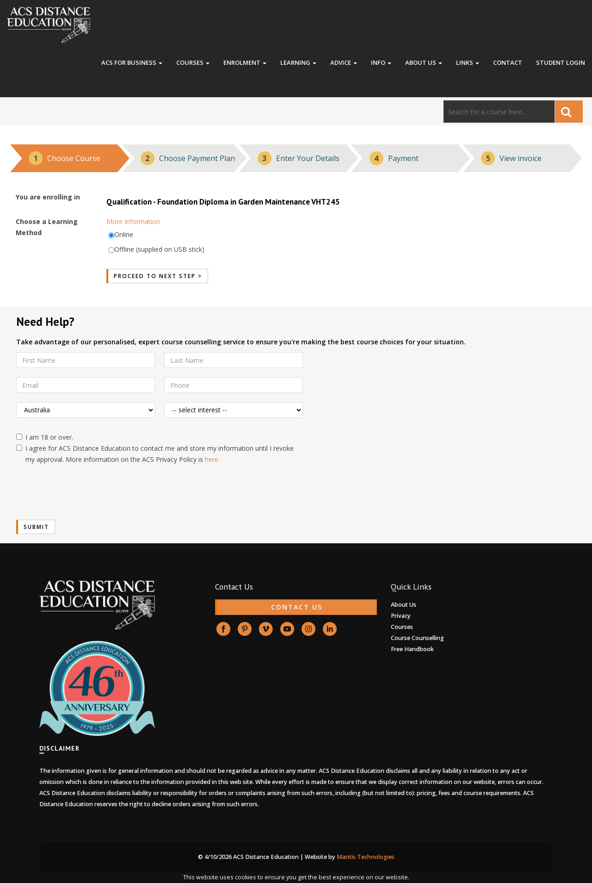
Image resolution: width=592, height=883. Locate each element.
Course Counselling (417, 638)
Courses (193, 62)
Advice (343, 62)
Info (381, 62)
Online (123, 234)
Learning (298, 62)
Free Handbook (412, 649)
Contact (507, 62)
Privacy (401, 616)
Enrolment (244, 62)
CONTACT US (296, 607)
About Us (423, 62)
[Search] (499, 111)
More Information (133, 221)
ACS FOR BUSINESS (131, 62)
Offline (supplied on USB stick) (159, 249)
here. (212, 459)
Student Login (560, 62)
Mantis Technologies (366, 857)
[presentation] (86, 492)
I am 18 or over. (44, 437)
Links (467, 62)
